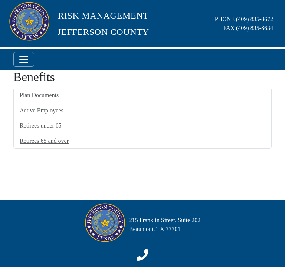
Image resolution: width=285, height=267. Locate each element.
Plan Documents (39, 95)
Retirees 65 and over (44, 141)
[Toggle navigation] (23, 59)
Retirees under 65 (41, 125)
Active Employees (41, 110)
